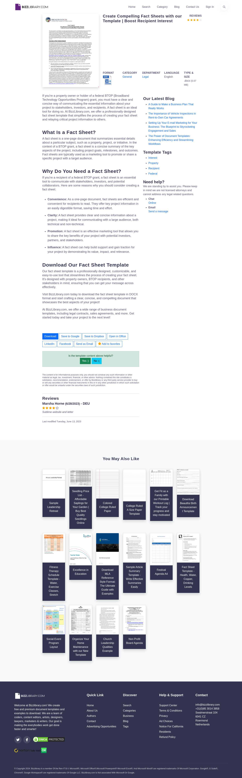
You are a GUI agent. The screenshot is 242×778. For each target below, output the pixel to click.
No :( (97, 360)
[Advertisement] (151, 46)
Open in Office (117, 336)
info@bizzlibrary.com (208, 704)
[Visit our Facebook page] (26, 739)
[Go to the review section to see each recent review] (194, 19)
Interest (152, 157)
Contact (91, 721)
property (153, 163)
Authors (91, 715)
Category (162, 6)
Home (131, 6)
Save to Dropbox (94, 336)
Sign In (210, 6)
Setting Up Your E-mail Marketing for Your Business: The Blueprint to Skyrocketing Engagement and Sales (172, 126)
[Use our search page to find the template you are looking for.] (224, 7)
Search (146, 6)
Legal (145, 76)
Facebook (65, 343)
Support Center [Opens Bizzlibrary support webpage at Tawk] (168, 705)
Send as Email (84, 343)
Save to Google (70, 336)
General (127, 76)
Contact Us (192, 6)
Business (128, 715)
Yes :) (85, 360)
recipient (153, 168)
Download (50, 336)
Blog (177, 6)
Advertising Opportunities (101, 726)
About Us (92, 710)
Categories (129, 710)
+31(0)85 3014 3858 (207, 708)
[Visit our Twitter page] (18, 739)
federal (152, 173)
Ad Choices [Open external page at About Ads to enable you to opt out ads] (166, 721)
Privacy (163, 715)
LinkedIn (49, 343)
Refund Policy (167, 737)
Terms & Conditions (170, 710)
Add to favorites (109, 343)
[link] (18, 739)
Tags (126, 726)
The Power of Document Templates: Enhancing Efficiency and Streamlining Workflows (170, 140)
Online (152, 202)
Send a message (158, 211)
